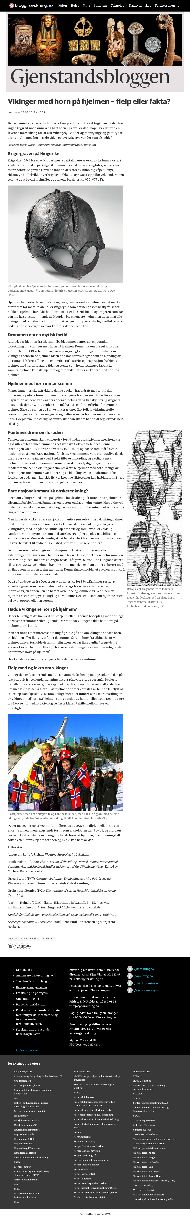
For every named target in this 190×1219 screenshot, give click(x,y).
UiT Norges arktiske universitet (149, 1148)
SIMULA (137, 1093)
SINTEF (137, 1098)
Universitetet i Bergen (144, 1157)
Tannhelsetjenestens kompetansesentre (154, 1139)
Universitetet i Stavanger (146, 1171)
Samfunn (100, 5)
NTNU (77, 1092)
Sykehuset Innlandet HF (146, 1134)
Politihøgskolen (141, 1071)
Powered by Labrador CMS (95, 1214)
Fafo (16, 1098)
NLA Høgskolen (82, 1071)
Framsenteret (21, 1115)
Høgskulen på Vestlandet (27, 1148)
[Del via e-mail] (28, 946)
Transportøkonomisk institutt (149, 1143)
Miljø (86, 5)
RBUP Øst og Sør (142, 1080)
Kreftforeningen (22, 1166)
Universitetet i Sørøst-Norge (148, 1176)
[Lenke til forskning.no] (29, 4)
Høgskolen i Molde (24, 1134)
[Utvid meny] (10, 17)
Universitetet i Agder (144, 1152)
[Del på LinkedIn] (22, 946)
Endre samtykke (27, 1050)
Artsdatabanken (22, 1080)
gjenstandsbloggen (23, 938)
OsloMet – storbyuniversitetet (89, 1197)
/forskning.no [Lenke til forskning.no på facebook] (143, 976)
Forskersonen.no (167, 5)
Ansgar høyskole (23, 1071)
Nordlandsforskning (84, 1141)
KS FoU (17, 1162)
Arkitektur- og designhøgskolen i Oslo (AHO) (38, 1076)
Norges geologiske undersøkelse (91, 1160)
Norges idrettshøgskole (86, 1164)
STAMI (136, 1115)
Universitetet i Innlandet (146, 1162)
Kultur (63, 5)
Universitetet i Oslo (143, 1166)
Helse (75, 5)
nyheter (48, 938)
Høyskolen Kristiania (25, 1152)
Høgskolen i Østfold (24, 1139)
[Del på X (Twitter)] (16, 946)
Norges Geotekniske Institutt (89, 1146)
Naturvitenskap (140, 5)
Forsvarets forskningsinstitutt (30, 1111)
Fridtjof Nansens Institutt (27, 1120)
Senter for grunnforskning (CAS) (150, 1103)
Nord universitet (82, 1136)
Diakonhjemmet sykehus (27, 1085)
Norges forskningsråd (85, 1155)
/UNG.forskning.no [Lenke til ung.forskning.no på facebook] (146, 983)
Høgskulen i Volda (23, 1143)
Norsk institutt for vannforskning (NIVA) (95, 1192)
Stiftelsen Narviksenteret (146, 1125)
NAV (16, 1184)
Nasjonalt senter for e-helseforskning (94, 1114)
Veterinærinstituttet (143, 1190)
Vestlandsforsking (143, 1185)
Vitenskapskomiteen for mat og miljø (153, 1199)
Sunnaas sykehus (142, 1129)
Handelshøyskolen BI (25, 1125)
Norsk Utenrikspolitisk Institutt (90, 1183)
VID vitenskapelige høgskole (148, 1194)
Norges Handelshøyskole (87, 1150)
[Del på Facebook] (10, 946)
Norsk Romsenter (83, 1178)
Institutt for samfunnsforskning (31, 1157)
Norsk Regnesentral (84, 1174)
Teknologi (118, 5)
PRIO (136, 1076)
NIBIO (17, 1189)
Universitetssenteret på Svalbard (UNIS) (154, 1180)
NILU (16, 1201)
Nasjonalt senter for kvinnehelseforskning (96, 1119)
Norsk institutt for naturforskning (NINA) (95, 1188)
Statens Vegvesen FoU (144, 1120)
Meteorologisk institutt (26, 1179)
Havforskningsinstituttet (27, 1129)
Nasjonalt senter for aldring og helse (93, 1110)
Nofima (77, 1132)
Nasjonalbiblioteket (84, 1097)
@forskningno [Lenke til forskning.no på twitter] (144, 969)
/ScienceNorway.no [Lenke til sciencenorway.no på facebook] (146, 990)
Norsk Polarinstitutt (84, 1169)
